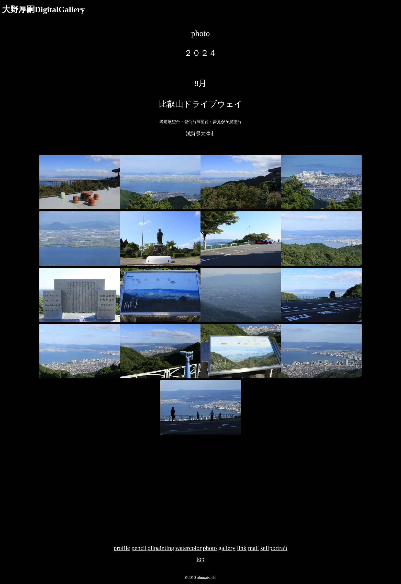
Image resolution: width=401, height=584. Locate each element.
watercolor (188, 548)
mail (253, 548)
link (241, 548)
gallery (227, 548)
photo (210, 548)
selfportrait (273, 548)
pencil (139, 548)
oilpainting (161, 548)
